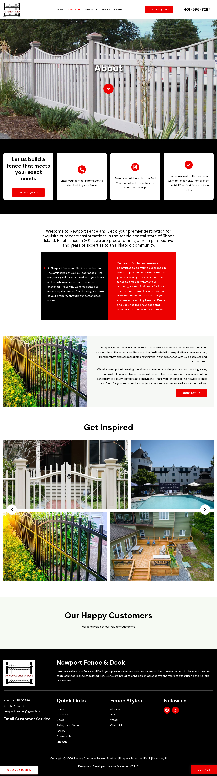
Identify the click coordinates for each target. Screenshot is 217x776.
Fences (91, 9)
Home (59, 9)
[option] (108, 509)
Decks (106, 9)
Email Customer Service (27, 719)
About (74, 9)
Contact (120, 9)
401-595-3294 (197, 9)
